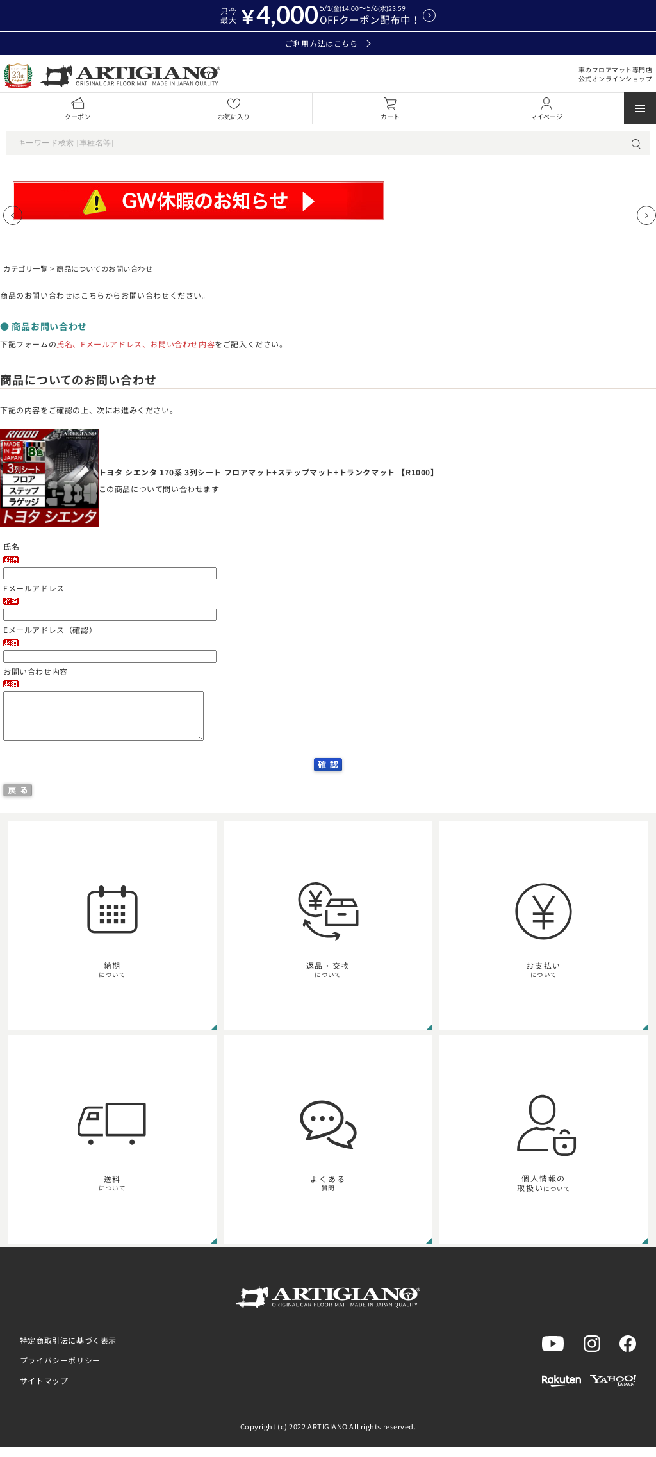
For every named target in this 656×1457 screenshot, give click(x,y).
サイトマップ (44, 1390)
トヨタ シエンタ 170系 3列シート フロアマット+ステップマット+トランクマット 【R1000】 (269, 471)
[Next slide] (646, 215)
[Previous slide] (12, 215)
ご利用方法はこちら (327, 43)
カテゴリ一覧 (25, 268)
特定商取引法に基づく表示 (68, 1349)
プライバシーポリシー (60, 1369)
